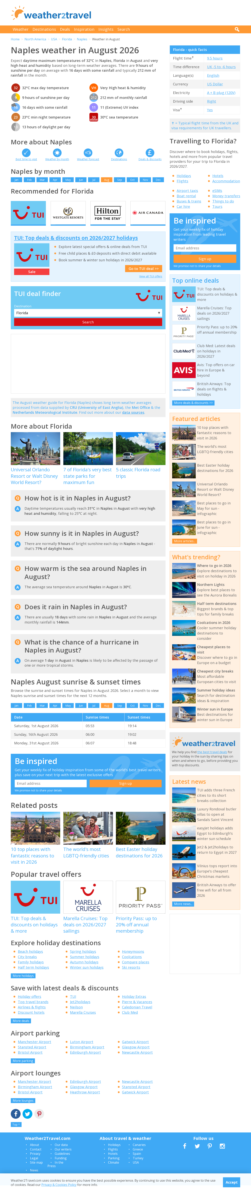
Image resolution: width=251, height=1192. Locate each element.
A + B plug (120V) (221, 92)
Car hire (183, 206)
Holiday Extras (134, 1003)
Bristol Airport (30, 1059)
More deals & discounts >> (193, 403)
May (68, 180)
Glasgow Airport (136, 1053)
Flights (182, 181)
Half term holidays (33, 974)
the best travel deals (212, 752)
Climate (113, 1169)
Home (15, 39)
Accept (232, 1182)
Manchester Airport (34, 1048)
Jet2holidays (80, 1008)
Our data (61, 1151)
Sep (119, 180)
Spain (137, 1160)
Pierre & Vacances (137, 1008)
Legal (34, 1165)
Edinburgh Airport (85, 1059)
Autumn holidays (84, 968)
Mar (42, 180)
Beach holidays (30, 958)
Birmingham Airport (87, 1053)
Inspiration (84, 29)
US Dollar (215, 84)
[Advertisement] (168, 13)
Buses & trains (189, 201)
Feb (29, 180)
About (34, 1151)
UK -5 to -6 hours (221, 66)
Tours (217, 206)
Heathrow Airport (85, 1099)
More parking (23, 1067)
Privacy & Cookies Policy (58, 1185)
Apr (55, 180)
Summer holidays (84, 963)
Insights (106, 29)
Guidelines (62, 1160)
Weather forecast (88, 159)
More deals (21, 1027)
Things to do (223, 201)
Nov (145, 180)
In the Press (55, 1171)
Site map (36, 1169)
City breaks (27, 963)
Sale (31, 278)
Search (123, 29)
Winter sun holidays (87, 974)
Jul (93, 180)
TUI (73, 1003)
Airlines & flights (32, 1014)
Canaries (139, 1151)
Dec (158, 180)
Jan (16, 180)
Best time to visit (26, 159)
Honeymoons (133, 958)
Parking (114, 1165)
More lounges (23, 1107)
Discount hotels (31, 1019)
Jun (81, 180)
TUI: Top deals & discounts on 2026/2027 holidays (76, 244)
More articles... (184, 541)
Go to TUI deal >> (144, 275)
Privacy (35, 1160)
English (213, 75)
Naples (82, 39)
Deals (65, 29)
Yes (210, 110)
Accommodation (226, 181)
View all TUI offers (150, 283)
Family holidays (31, 968)
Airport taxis (187, 190)
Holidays (184, 175)
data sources (133, 419)
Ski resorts (131, 974)
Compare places (135, 968)
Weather (21, 29)
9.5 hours (215, 58)
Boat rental (186, 196)
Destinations (44, 29)
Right (211, 101)
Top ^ (16, 1131)
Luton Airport (81, 1048)
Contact (35, 1156)
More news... (183, 904)
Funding (61, 1165)
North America (35, 39)
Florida (67, 39)
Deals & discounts (150, 159)
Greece (138, 1156)
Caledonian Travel (137, 1014)
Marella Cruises (83, 1019)
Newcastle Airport (137, 1059)
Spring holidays (83, 958)
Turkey (138, 1165)
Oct (132, 180)
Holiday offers (29, 1003)
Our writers (63, 1156)
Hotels (217, 175)
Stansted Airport (32, 1053)
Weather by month (57, 159)
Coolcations (132, 963)
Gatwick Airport (135, 1048)
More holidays (23, 982)
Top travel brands (33, 1008)
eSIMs (217, 190)
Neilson (76, 1014)
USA (54, 39)
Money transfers (226, 196)
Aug (106, 180)
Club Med (130, 1019)
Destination (22, 313)
